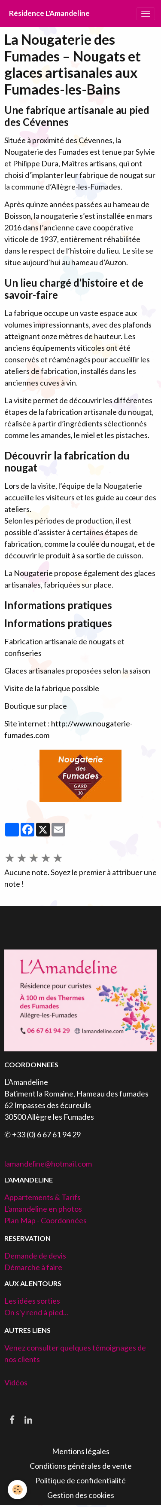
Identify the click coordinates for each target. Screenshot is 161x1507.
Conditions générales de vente (81, 1465)
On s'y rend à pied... (36, 1312)
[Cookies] (17, 1489)
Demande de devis (35, 1255)
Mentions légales (80, 1451)
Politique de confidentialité (80, 1480)
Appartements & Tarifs (42, 1197)
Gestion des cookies (80, 1495)
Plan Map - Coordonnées (45, 1220)
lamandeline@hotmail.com (48, 1163)
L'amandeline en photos (43, 1208)
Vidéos (15, 1382)
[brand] (49, 13)
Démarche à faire (33, 1267)
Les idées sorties (32, 1300)
